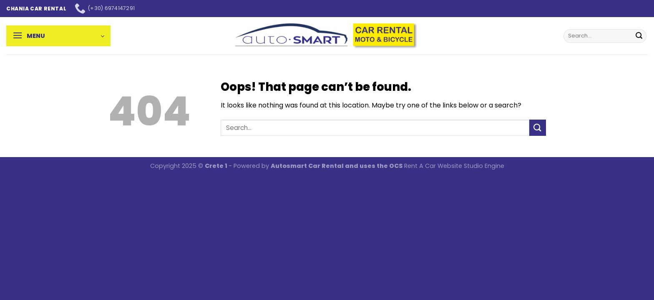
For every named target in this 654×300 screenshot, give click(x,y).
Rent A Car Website (433, 166)
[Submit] (639, 36)
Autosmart (289, 166)
